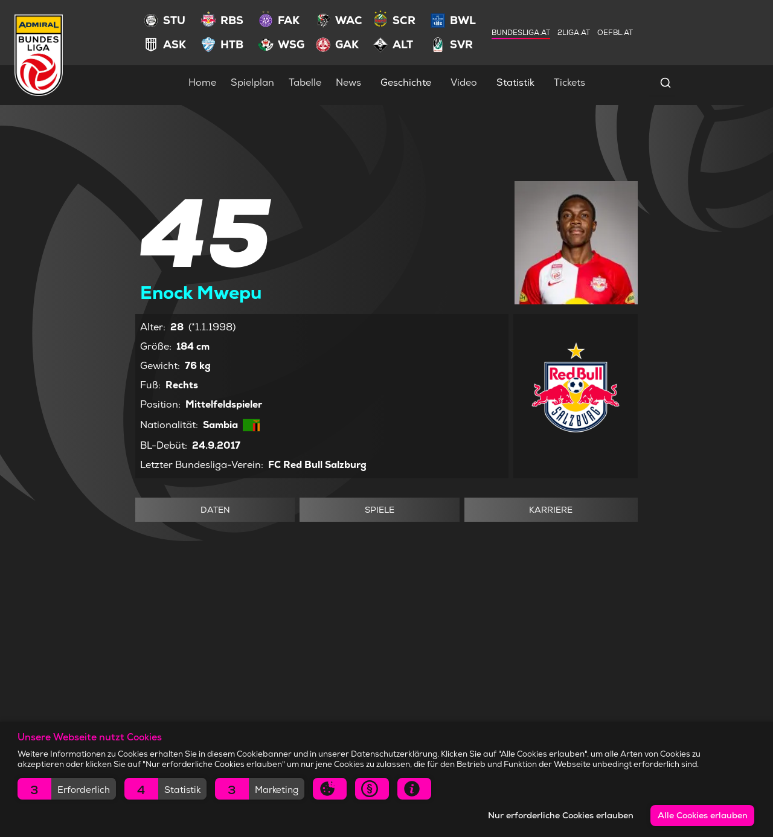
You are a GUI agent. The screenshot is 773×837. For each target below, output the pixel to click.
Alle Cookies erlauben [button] (703, 815)
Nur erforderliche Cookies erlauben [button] (560, 815)
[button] (67, 789)
